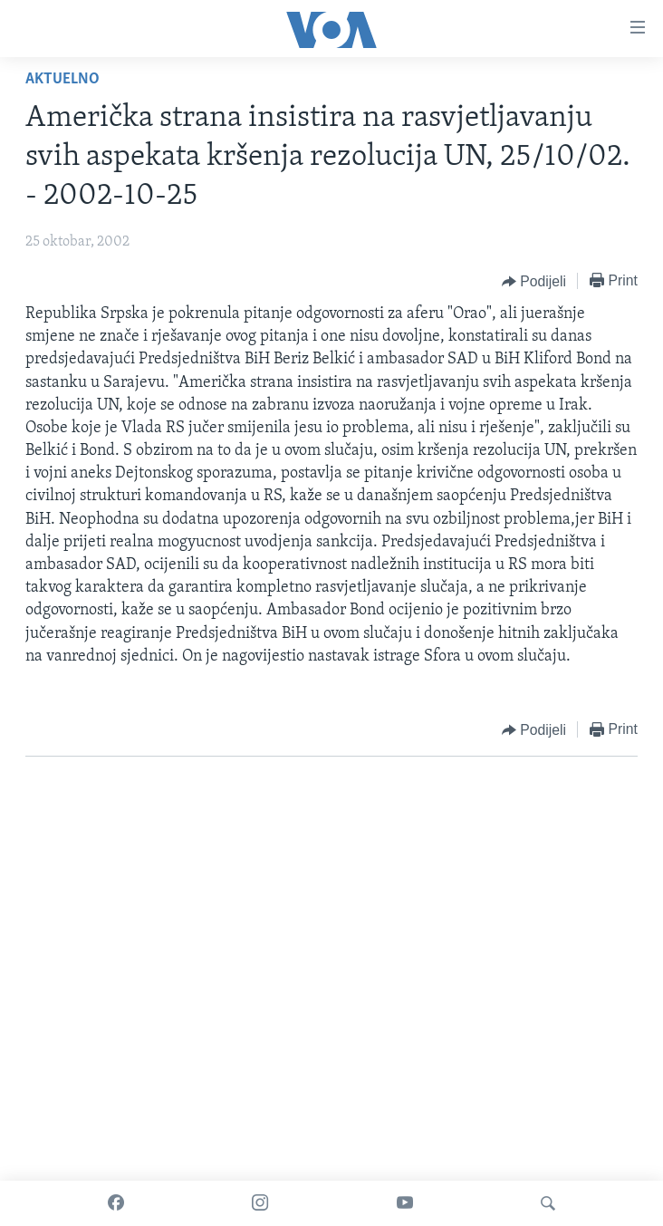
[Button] (534, 282)
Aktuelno (62, 79)
